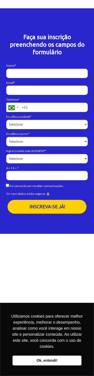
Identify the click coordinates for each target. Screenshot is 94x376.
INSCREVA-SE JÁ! (47, 206)
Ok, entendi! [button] (47, 360)
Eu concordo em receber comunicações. (35, 186)
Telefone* (12, 99)
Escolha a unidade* (18, 117)
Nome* (11, 65)
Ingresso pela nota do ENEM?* (26, 151)
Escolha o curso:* (17, 134)
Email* (10, 83)
